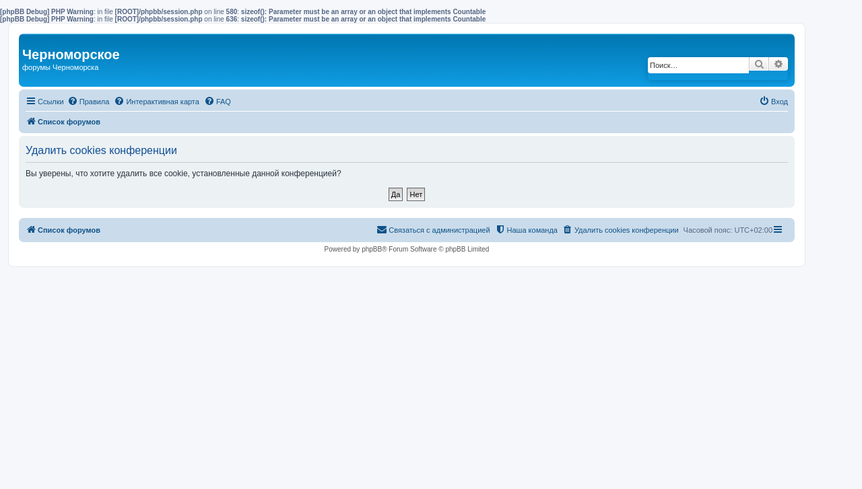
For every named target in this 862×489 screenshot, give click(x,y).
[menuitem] (88, 101)
